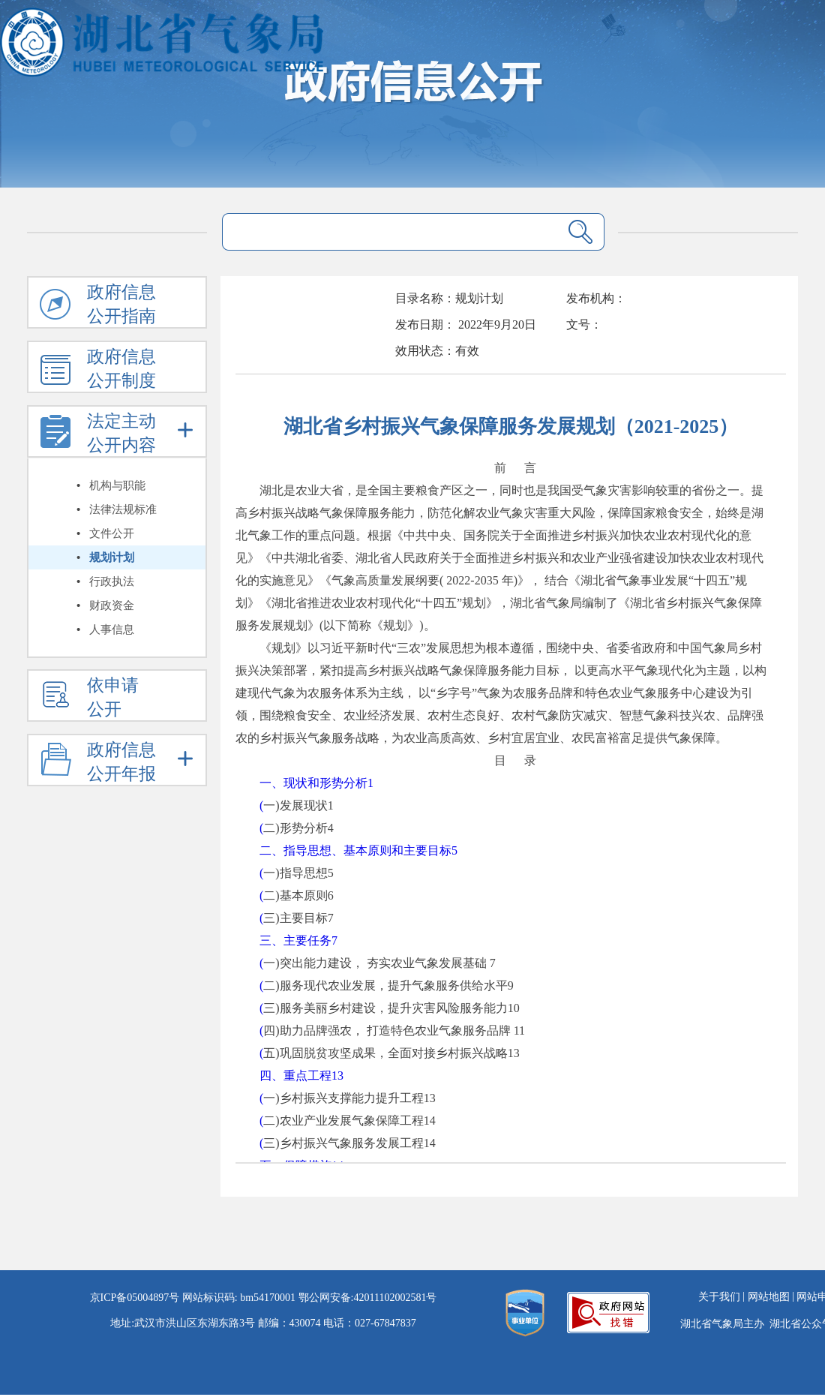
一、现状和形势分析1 (317, 783)
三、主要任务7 (299, 940)
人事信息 (111, 629)
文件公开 (111, 533)
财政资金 (111, 605)
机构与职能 (117, 485)
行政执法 (111, 581)
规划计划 (111, 557)
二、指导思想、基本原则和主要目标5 (359, 850)
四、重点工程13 (302, 1075)
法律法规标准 (123, 509)
